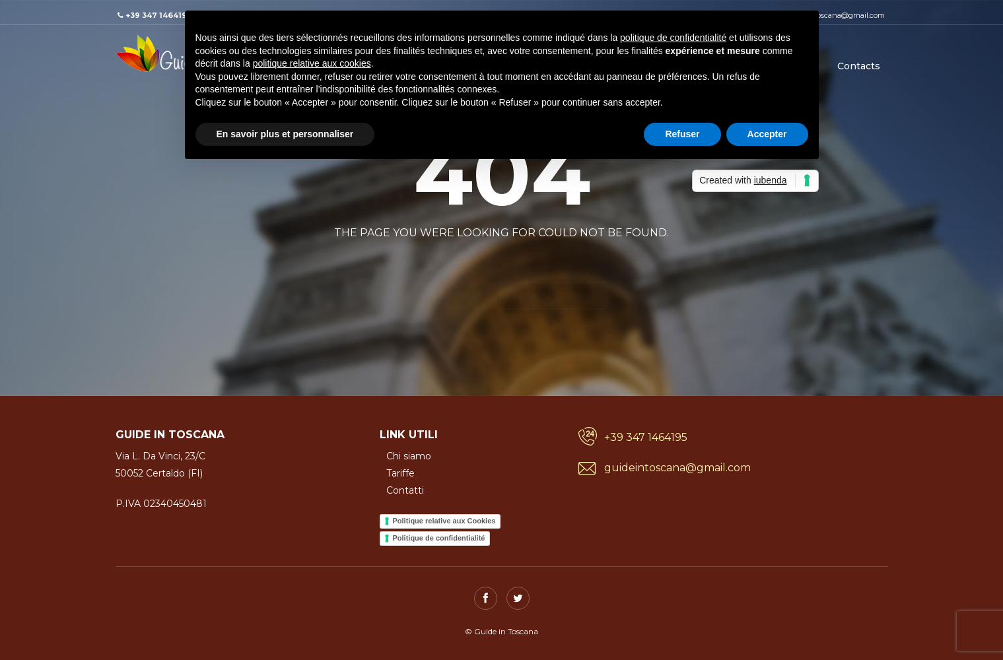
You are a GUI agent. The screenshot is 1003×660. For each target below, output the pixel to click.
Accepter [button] (767, 134)
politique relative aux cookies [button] (312, 63)
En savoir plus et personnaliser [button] (285, 134)
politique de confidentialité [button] (673, 37)
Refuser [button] (682, 134)
